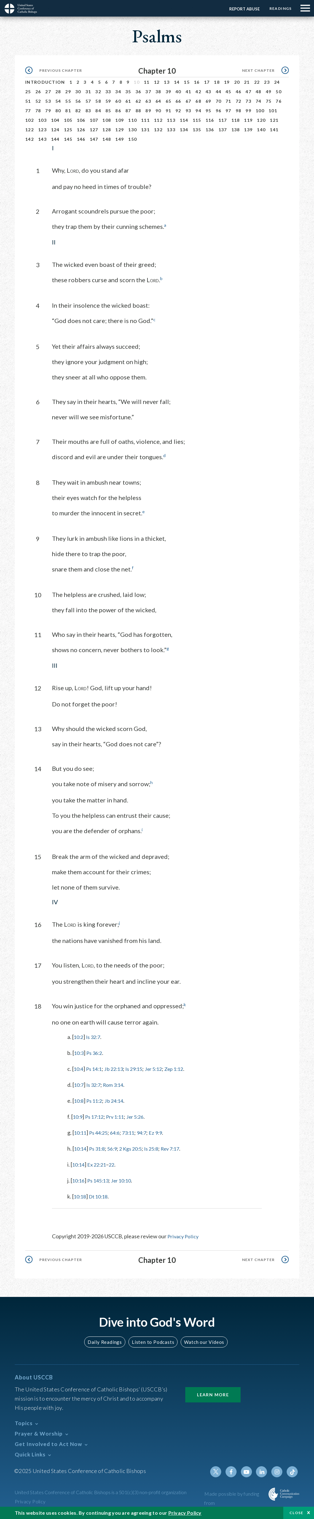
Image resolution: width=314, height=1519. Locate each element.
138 (235, 129)
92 (178, 110)
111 (145, 120)
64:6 (119, 1131)
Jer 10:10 (126, 1179)
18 (217, 82)
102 (29, 120)
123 (42, 129)
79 (48, 110)
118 (235, 120)
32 (98, 91)
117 (222, 120)
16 (197, 82)
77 (28, 110)
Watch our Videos (202, 1341)
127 (94, 129)
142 (29, 139)
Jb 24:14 (118, 1099)
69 (208, 101)
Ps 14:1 (96, 1067)
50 (278, 91)
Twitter (218, 1470)
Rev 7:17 (180, 1147)
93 (188, 110)
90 (158, 110)
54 (58, 101)
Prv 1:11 (119, 1115)
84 (98, 110)
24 (277, 82)
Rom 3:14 (117, 1083)
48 (258, 91)
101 (273, 110)
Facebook (233, 1470)
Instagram (277, 1470)
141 (274, 129)
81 (68, 110)
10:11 (81, 1131)
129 (119, 129)
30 (78, 91)
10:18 (81, 1195)
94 (198, 110)
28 (58, 91)
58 (98, 101)
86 (118, 110)
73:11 (134, 1131)
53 (48, 101)
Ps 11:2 (96, 1099)
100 (260, 110)
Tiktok (292, 1470)
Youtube (248, 1470)
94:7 (148, 1131)
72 (238, 101)
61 (128, 101)
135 (197, 129)
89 (148, 110)
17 (207, 82)
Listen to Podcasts (152, 1341)
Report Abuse (242, 8)
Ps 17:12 (96, 1115)
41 (188, 91)
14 (177, 82)
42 (198, 91)
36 (138, 91)
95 (208, 110)
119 (248, 120)
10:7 (79, 1083)
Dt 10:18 (101, 1195)
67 (188, 101)
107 (94, 120)
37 (148, 91)
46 (238, 91)
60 (118, 101)
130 (132, 129)
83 (88, 110)
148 (106, 139)
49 (269, 91)
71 (228, 101)
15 (187, 82)
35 (128, 91)
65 (168, 101)
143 (42, 139)
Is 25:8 (159, 1147)
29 (68, 91)
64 (158, 101)
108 (106, 120)
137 (222, 129)
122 (29, 129)
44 (219, 91)
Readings (279, 8)
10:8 (79, 1099)
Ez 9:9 (163, 1131)
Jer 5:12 (161, 1067)
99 (248, 110)
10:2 (79, 1036)
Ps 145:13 (100, 1179)
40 (178, 91)
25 (28, 91)
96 (219, 110)
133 (171, 129)
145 (68, 139)
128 (106, 129)
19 (227, 82)
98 (238, 110)
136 (210, 129)
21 (247, 82)
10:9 (78, 1115)
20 (237, 82)
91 (168, 110)
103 (42, 120)
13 (167, 82)
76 (278, 101)
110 (132, 120)
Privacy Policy (184, 1235)
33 (108, 91)
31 (88, 91)
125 (68, 129)
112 (158, 120)
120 (261, 120)
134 (184, 129)
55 (68, 101)
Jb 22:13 (117, 1067)
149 (119, 139)
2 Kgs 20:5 (136, 1147)
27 (48, 91)
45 (228, 91)
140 (261, 129)
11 (147, 82)
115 (197, 120)
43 (208, 91)
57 (88, 101)
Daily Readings (106, 1341)
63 (148, 101)
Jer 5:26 (141, 1115)
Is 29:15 (139, 1067)
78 (38, 110)
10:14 (81, 1147)
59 (108, 101)
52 (38, 101)
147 (94, 139)
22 (257, 82)
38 (158, 91)
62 (138, 101)
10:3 (79, 1051)
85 (108, 110)
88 (138, 110)
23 (267, 82)
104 (55, 120)
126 (81, 129)
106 (81, 120)
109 (119, 120)
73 (248, 101)
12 (157, 82)
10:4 (79, 1067)
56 (78, 101)
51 (28, 101)
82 (78, 110)
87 (128, 110)
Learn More (213, 1393)
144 (55, 139)
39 (168, 91)
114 (184, 120)
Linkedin (263, 1470)
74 (258, 101)
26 (38, 91)
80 (58, 110)
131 (145, 129)
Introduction (45, 82)
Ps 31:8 (99, 1147)
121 (274, 120)
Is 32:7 (95, 1036)
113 (171, 120)
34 (118, 91)
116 (210, 120)
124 (55, 129)
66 (178, 101)
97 (228, 110)
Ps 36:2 (96, 1051)
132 (158, 129)
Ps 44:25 (101, 1131)
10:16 (79, 1179)
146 (81, 139)
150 (132, 139)
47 (248, 91)
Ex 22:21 (99, 1163)
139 (248, 129)
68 (198, 101)
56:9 (116, 1147)
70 (219, 101)
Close (296, 1512)
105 (68, 120)
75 (269, 101)
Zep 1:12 (184, 1067)
